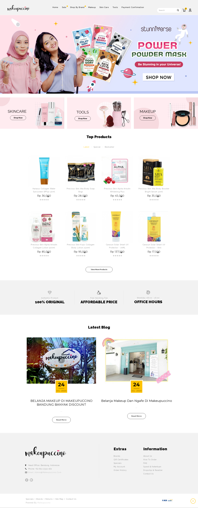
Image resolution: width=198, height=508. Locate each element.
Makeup (92, 7)
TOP (193, 501)
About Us (147, 456)
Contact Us (148, 474)
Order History (120, 470)
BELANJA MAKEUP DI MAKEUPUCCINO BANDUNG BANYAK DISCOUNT (61, 402)
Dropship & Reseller (153, 470)
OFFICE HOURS (148, 302)
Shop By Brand (77, 6)
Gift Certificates (121, 460)
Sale (64, 6)
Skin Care (104, 7)
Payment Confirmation (133, 7)
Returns (49, 499)
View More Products (99, 269)
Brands (117, 456)
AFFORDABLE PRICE (99, 302)
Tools (115, 7)
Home (55, 7)
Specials (118, 463)
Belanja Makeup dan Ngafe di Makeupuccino (136, 401)
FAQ (145, 463)
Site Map (59, 499)
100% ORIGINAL (50, 302)
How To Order (150, 460)
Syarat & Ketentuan (152, 467)
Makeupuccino (43, 503)
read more (61, 420)
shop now (18, 118)
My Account (119, 467)
